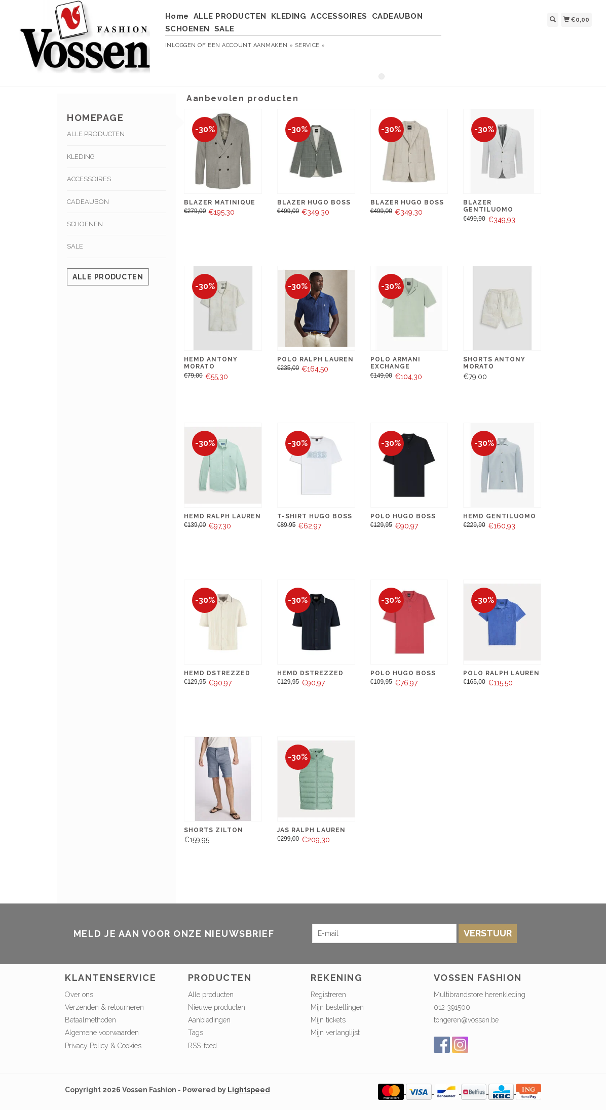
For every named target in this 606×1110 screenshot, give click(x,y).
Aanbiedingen (209, 1020)
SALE (224, 28)
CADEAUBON (397, 16)
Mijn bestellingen (337, 1007)
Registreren (328, 995)
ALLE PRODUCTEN (230, 16)
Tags (195, 1033)
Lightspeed (249, 1090)
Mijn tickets (328, 1020)
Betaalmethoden (90, 1020)
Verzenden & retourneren (104, 1007)
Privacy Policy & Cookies (103, 1046)
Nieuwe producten (216, 1007)
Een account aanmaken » (250, 45)
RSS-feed (202, 1046)
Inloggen (180, 45)
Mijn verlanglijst (335, 1033)
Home (177, 16)
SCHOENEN (187, 28)
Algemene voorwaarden (102, 1033)
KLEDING (289, 16)
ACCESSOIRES (339, 16)
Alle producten (107, 277)
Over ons (79, 995)
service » (310, 45)
